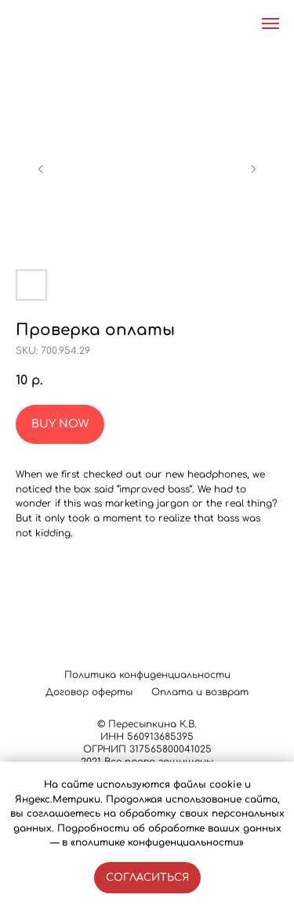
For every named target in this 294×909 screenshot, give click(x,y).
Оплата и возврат (200, 692)
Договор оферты (88, 692)
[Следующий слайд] (253, 169)
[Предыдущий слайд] (40, 169)
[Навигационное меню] (270, 23)
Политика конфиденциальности (147, 674)
